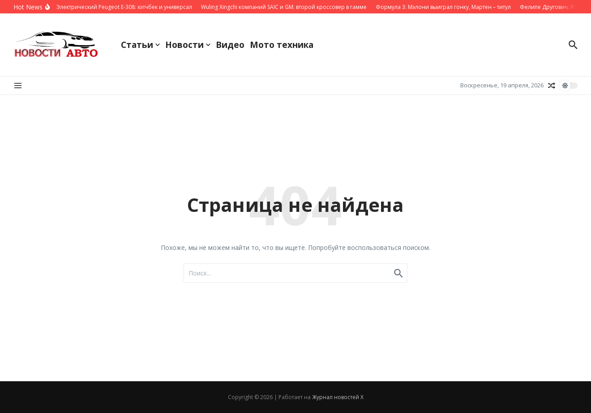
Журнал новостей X (338, 397)
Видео (230, 45)
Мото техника (281, 45)
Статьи (140, 45)
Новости (187, 45)
